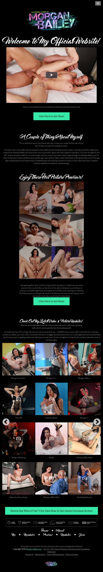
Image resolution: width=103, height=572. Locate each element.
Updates (66, 535)
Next (97, 422)
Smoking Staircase (84, 497)
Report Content (72, 554)
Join (82, 535)
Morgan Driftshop (19, 457)
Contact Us (29, 554)
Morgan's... (84, 417)
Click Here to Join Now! (51, 116)
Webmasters (40, 554)
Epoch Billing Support (56, 554)
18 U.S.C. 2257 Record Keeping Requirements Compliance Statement (66, 550)
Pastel (51, 457)
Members (29, 535)
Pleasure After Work (84, 457)
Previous (6, 422)
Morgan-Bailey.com (34, 549)
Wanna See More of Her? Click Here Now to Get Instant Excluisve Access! (51, 511)
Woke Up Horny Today (18, 497)
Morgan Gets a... (84, 378)
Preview (47, 535)
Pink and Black (51, 417)
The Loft (18, 417)
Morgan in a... (51, 378)
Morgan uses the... (18, 378)
